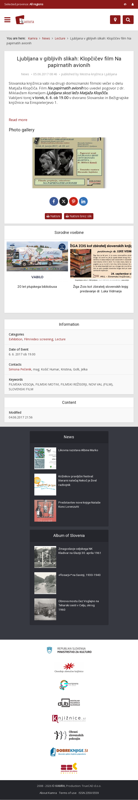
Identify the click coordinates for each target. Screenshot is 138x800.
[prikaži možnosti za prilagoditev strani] (125, 4)
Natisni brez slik (79, 216)
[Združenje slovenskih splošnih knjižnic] (69, 719)
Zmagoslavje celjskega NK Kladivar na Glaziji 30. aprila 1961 (76, 554)
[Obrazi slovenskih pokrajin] (69, 735)
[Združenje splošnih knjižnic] (69, 768)
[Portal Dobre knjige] (69, 752)
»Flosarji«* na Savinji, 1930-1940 (77, 578)
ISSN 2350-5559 (89, 793)
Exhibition (15, 339)
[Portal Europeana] (69, 685)
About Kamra (48, 793)
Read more (18, 119)
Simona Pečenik (20, 369)
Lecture (60, 339)
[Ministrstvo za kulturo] (69, 651)
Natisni (53, 216)
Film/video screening (38, 339)
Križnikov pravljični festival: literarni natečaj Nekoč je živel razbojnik (78, 481)
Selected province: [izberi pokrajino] (23, 4)
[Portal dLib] (69, 702)
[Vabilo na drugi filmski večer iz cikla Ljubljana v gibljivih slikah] (69, 162)
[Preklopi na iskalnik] (128, 19)
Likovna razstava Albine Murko (79, 451)
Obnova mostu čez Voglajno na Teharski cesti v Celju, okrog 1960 (79, 606)
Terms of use (68, 793)
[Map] (115, 19)
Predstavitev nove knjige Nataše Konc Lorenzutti (75, 505)
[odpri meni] (7, 19)
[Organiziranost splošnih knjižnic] (69, 667)
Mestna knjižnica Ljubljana (98, 74)
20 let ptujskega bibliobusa (37, 287)
